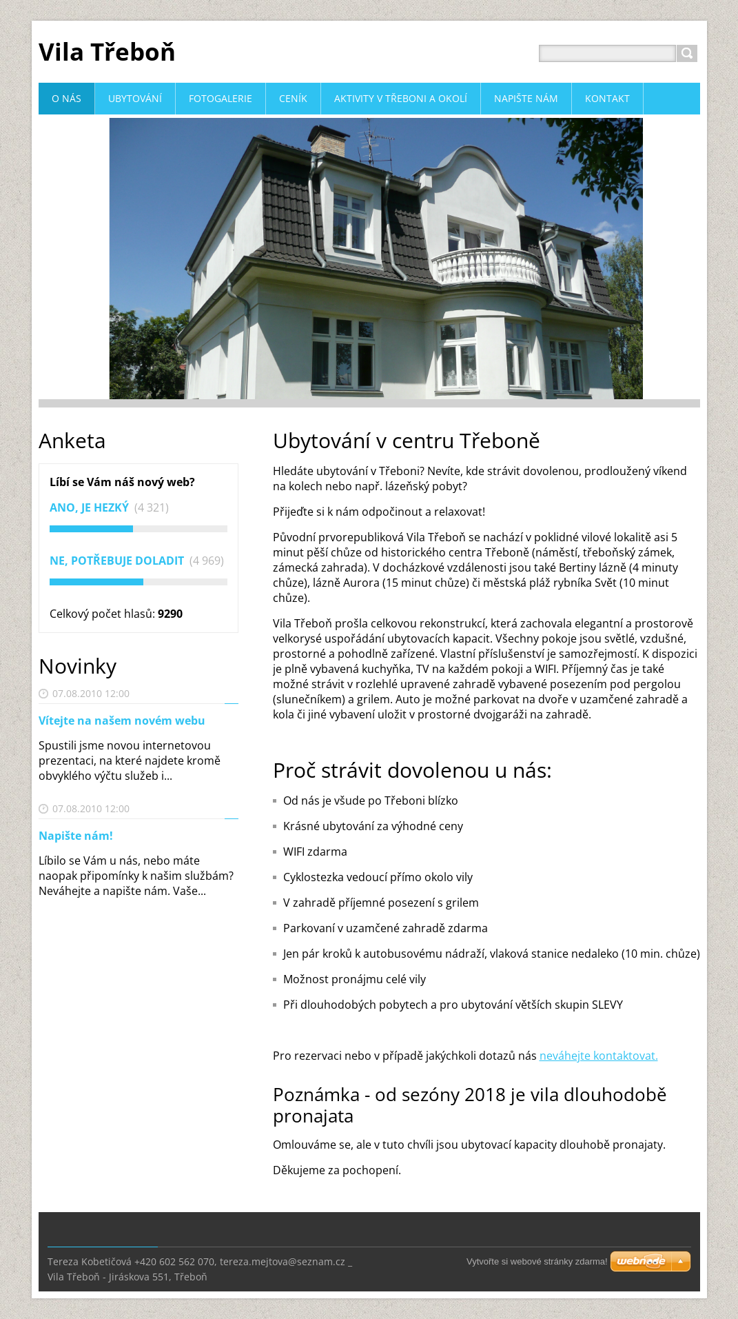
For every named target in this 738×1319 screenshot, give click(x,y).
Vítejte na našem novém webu (122, 720)
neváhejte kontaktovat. (599, 1055)
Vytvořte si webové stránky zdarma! (537, 1261)
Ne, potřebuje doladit (118, 560)
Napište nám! (76, 835)
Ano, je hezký (91, 507)
